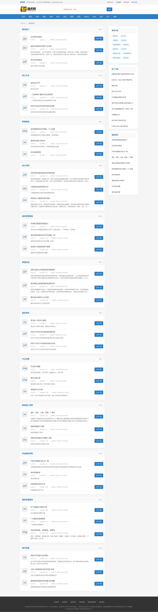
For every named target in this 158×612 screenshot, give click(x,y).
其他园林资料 (127, 53)
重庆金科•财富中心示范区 (40, 297)
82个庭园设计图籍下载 (39, 507)
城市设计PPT (35, 83)
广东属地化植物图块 (38, 519)
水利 (97, 16)
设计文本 (123, 36)
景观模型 (115, 40)
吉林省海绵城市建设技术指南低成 (43, 173)
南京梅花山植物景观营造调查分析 (43, 283)
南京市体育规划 (36, 60)
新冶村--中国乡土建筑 (38, 320)
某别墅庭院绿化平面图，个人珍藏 (43, 129)
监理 (105, 16)
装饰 (38, 16)
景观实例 (126, 44)
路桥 (45, 16)
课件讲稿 (126, 58)
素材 (119, 16)
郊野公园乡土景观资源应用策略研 (43, 270)
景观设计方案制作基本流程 (40, 198)
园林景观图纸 (116, 44)
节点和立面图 (35, 366)
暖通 (74, 16)
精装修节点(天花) (37, 389)
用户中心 (110, 2)
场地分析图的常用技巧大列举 (41, 46)
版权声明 (73, 602)
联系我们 (64, 602)
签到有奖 (126, 2)
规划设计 (115, 36)
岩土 (112, 16)
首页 (23, 16)
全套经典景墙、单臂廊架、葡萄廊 (43, 530)
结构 (52, 16)
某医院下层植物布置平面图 (40, 247)
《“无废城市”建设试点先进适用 (42, 94)
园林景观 (31, 23)
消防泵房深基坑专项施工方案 (41, 438)
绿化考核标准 (35, 472)
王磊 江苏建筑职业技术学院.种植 (42, 569)
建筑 (31, 16)
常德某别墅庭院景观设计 (39, 223)
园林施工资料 (116, 53)
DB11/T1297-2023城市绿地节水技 (43, 343)
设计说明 (123, 40)
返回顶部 (101, 602)
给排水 (89, 16)
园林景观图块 (116, 58)
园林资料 (115, 49)
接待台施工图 (35, 378)
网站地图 (134, 2)
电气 (60, 16)
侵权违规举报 (92, 602)
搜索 (109, 9)
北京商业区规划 (36, 37)
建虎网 (22, 2)
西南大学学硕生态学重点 (39, 555)
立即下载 (99, 39)
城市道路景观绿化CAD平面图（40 (43, 235)
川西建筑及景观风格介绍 (39, 187)
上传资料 (118, 2)
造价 (67, 16)
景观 (81, 16)
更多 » (101, 29)
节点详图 (123, 49)
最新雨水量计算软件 (38, 141)
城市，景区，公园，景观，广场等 (43, 412)
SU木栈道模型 (36, 152)
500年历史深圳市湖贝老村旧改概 (42, 106)
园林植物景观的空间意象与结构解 (43, 581)
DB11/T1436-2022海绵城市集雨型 (43, 332)
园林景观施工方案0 (37, 426)
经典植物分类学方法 (38, 484)
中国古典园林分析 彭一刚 (40, 461)
